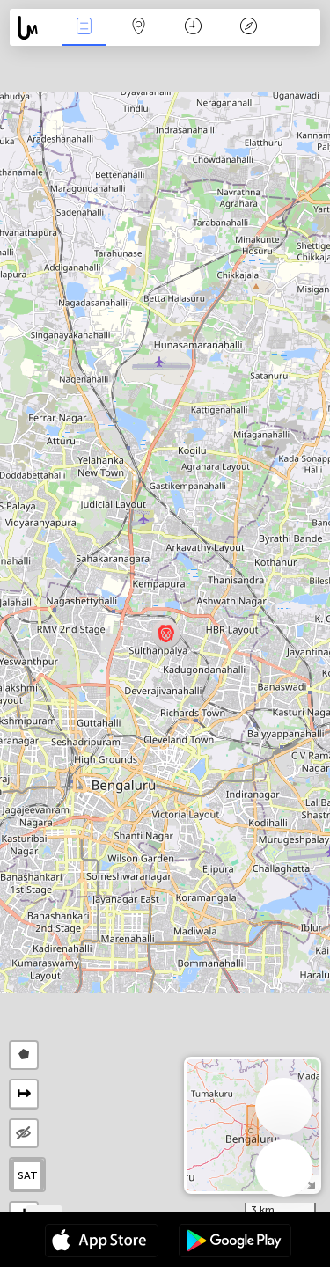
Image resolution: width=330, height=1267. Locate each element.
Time (193, 28)
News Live (83, 28)
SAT (28, 1175)
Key (248, 28)
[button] (166, 634)
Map (139, 28)
